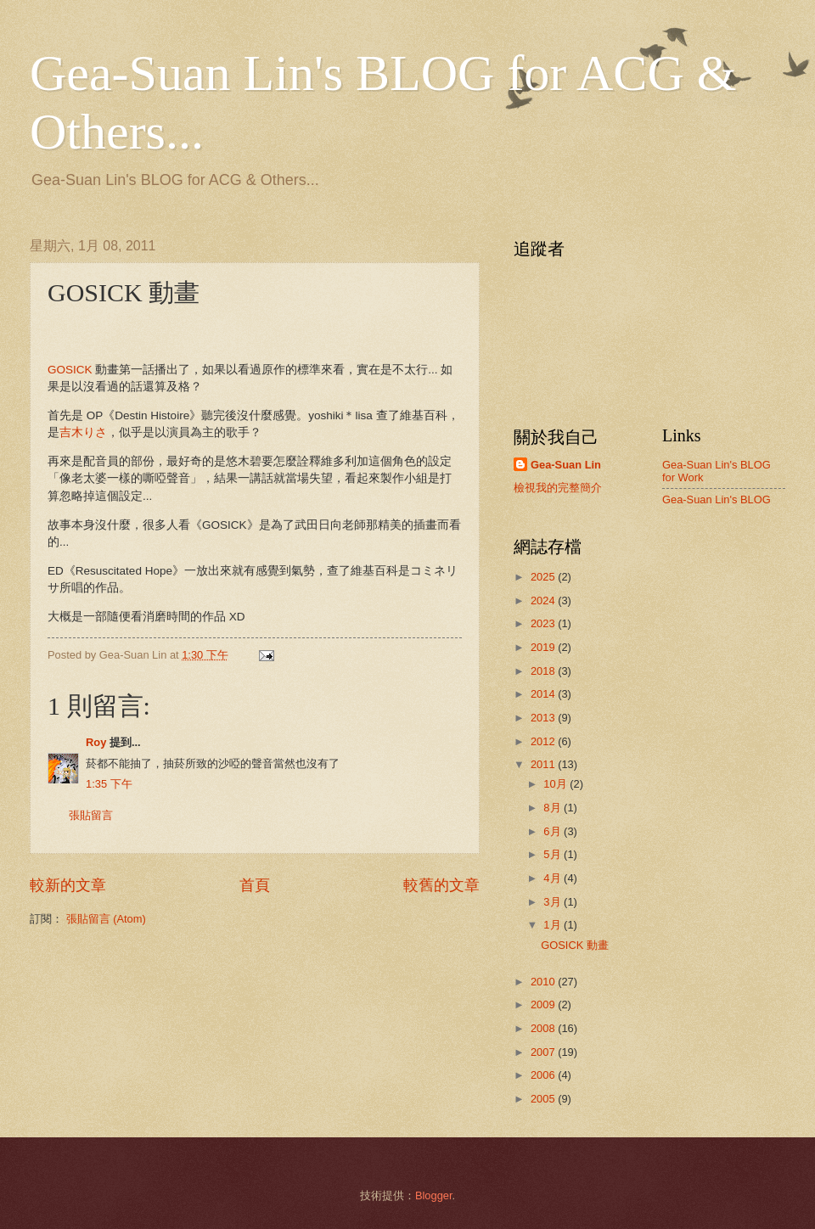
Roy (96, 742)
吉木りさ (83, 432)
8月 (553, 807)
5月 (553, 854)
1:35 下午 (109, 783)
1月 (553, 924)
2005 (544, 1098)
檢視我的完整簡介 (558, 487)
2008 (544, 1028)
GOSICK (70, 369)
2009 (544, 1004)
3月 (553, 901)
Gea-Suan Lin (566, 464)
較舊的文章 (441, 885)
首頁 (254, 885)
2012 (544, 741)
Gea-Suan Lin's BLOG (716, 499)
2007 (544, 1052)
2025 (544, 576)
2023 (544, 623)
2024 (544, 600)
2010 (544, 981)
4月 (553, 878)
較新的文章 (68, 885)
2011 (544, 764)
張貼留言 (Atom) (106, 918)
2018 (544, 671)
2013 (544, 717)
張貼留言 (91, 815)
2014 (544, 693)
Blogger (433, 1195)
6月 (553, 831)
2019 (544, 647)
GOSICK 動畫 (575, 945)
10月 (556, 783)
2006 (544, 1075)
